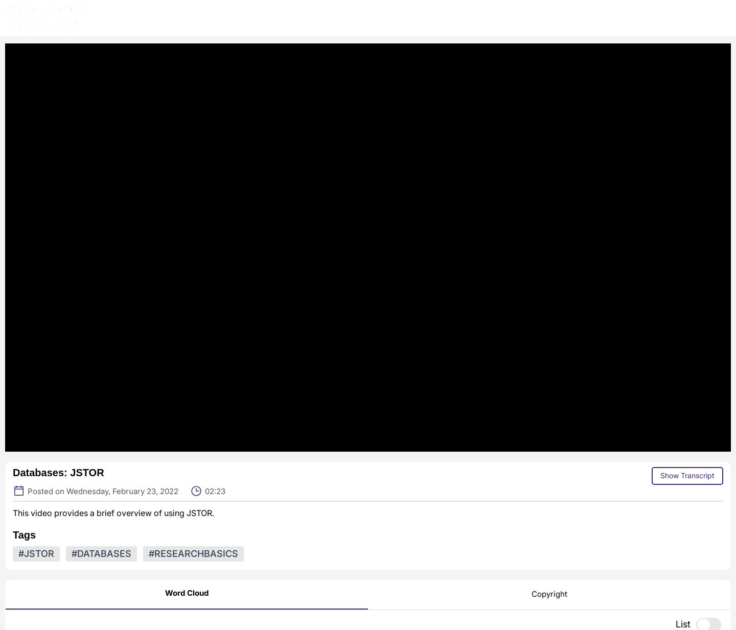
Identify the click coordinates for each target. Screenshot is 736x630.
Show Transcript (687, 475)
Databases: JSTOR (58, 472)
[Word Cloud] (187, 594)
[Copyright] (549, 595)
